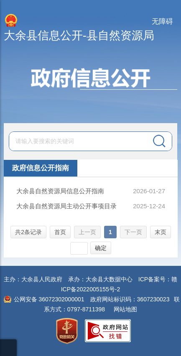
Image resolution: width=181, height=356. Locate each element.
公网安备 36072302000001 (49, 299)
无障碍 (162, 21)
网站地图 (125, 309)
